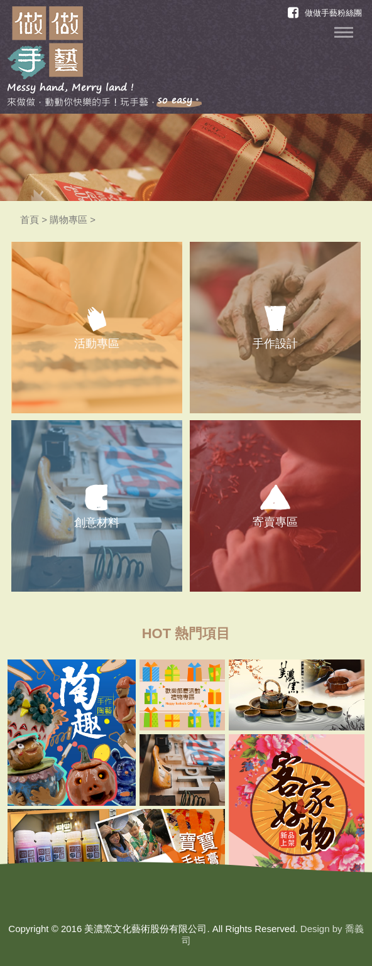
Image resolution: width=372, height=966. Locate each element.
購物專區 (68, 219)
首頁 (29, 219)
